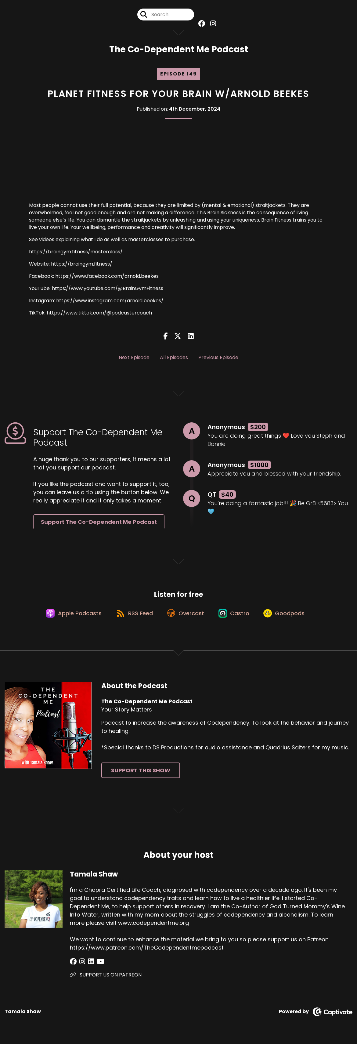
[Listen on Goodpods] (288, 616)
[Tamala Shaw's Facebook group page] (73, 965)
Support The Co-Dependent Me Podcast (99, 523)
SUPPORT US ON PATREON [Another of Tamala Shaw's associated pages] (106, 978)
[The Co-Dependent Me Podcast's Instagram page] (211, 24)
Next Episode (134, 358)
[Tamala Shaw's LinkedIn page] (88, 965)
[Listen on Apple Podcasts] (70, 616)
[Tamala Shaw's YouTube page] (95, 965)
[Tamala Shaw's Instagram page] (81, 965)
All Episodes (174, 358)
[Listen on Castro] (236, 616)
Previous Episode (218, 358)
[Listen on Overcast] (186, 616)
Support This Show (140, 774)
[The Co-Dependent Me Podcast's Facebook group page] (201, 24)
